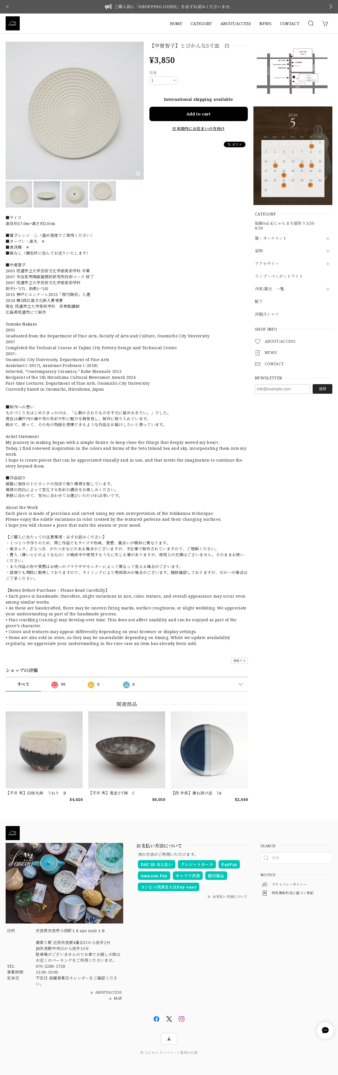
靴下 (259, 301)
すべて (23, 684)
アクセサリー (267, 263)
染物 (259, 251)
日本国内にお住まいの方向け (198, 128)
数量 (153, 72)
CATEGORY (201, 23)
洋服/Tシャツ (267, 314)
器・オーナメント (271, 238)
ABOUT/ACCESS (235, 23)
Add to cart (198, 114)
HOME (176, 23)
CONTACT (289, 23)
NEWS (265, 23)
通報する (239, 660)
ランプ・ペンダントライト (279, 276)
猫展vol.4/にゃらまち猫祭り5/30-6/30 (285, 226)
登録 (322, 388)
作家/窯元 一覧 (269, 289)
